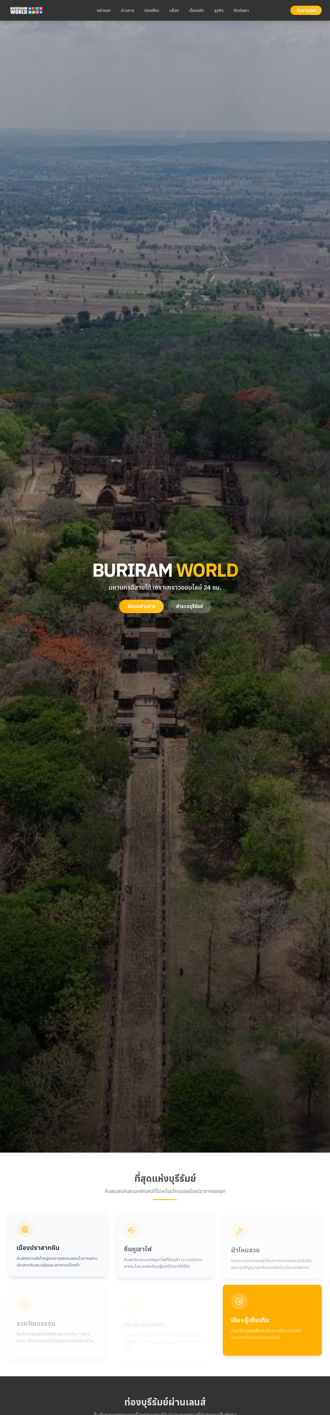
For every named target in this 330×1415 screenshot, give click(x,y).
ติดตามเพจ (306, 10)
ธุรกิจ (218, 10)
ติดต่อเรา (241, 10)
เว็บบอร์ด (196, 10)
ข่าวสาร (127, 10)
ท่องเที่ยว (151, 10)
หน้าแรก (104, 10)
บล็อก (174, 10)
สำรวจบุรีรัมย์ (189, 606)
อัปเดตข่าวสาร (141, 606)
